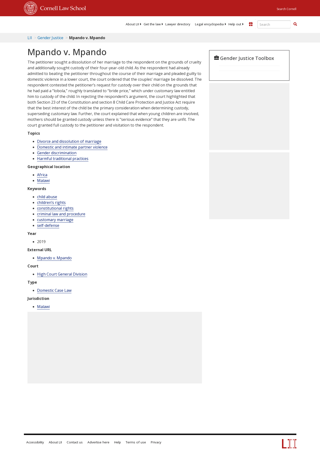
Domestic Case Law (54, 290)
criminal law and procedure (61, 214)
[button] (295, 24)
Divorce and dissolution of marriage (69, 141)
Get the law (152, 24)
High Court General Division (62, 274)
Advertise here (98, 442)
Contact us (75, 442)
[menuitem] (132, 24)
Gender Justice (50, 37)
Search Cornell (286, 9)
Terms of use (136, 442)
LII (29, 37)
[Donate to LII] (250, 24)
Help (117, 442)
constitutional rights (55, 208)
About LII (132, 24)
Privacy (156, 442)
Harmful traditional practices (62, 158)
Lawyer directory (177, 24)
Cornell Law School (61, 7)
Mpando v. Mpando (54, 257)
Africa (42, 174)
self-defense (48, 225)
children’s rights (51, 202)
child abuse (47, 196)
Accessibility (35, 442)
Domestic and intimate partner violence (72, 147)
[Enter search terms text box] (274, 24)
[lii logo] (42, 23)
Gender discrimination (56, 152)
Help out (234, 24)
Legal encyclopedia (209, 24)
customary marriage (55, 219)
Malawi (43, 180)
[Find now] (295, 24)
